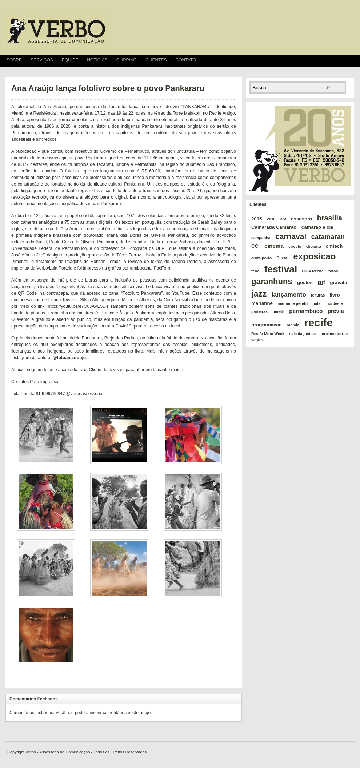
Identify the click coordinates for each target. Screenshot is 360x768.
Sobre (14, 60)
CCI (255, 246)
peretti (278, 311)
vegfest (258, 340)
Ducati (283, 258)
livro (335, 295)
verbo (56, 30)
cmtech (334, 246)
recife (318, 323)
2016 (271, 219)
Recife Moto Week (267, 333)
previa (336, 311)
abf (283, 219)
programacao (266, 324)
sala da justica (302, 333)
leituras (318, 295)
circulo (294, 246)
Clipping (126, 60)
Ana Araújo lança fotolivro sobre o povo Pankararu (107, 88)
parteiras (259, 311)
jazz (259, 293)
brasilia (329, 218)
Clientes (156, 60)
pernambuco (306, 311)
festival (280, 269)
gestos (305, 282)
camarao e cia (317, 227)
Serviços (42, 60)
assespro (301, 219)
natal (317, 303)
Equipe (70, 60)
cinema (274, 246)
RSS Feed (351, 61)
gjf (321, 282)
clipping (313, 246)
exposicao (314, 256)
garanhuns (271, 281)
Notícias (97, 60)
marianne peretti (292, 303)
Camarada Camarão (273, 227)
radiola (293, 325)
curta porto (261, 258)
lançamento (289, 294)
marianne (262, 303)
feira (255, 271)
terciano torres (334, 333)
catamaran (328, 236)
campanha (261, 237)
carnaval (290, 236)
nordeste (335, 303)
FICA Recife (313, 271)
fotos (333, 271)
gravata (338, 282)
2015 (256, 219)
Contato (186, 60)
